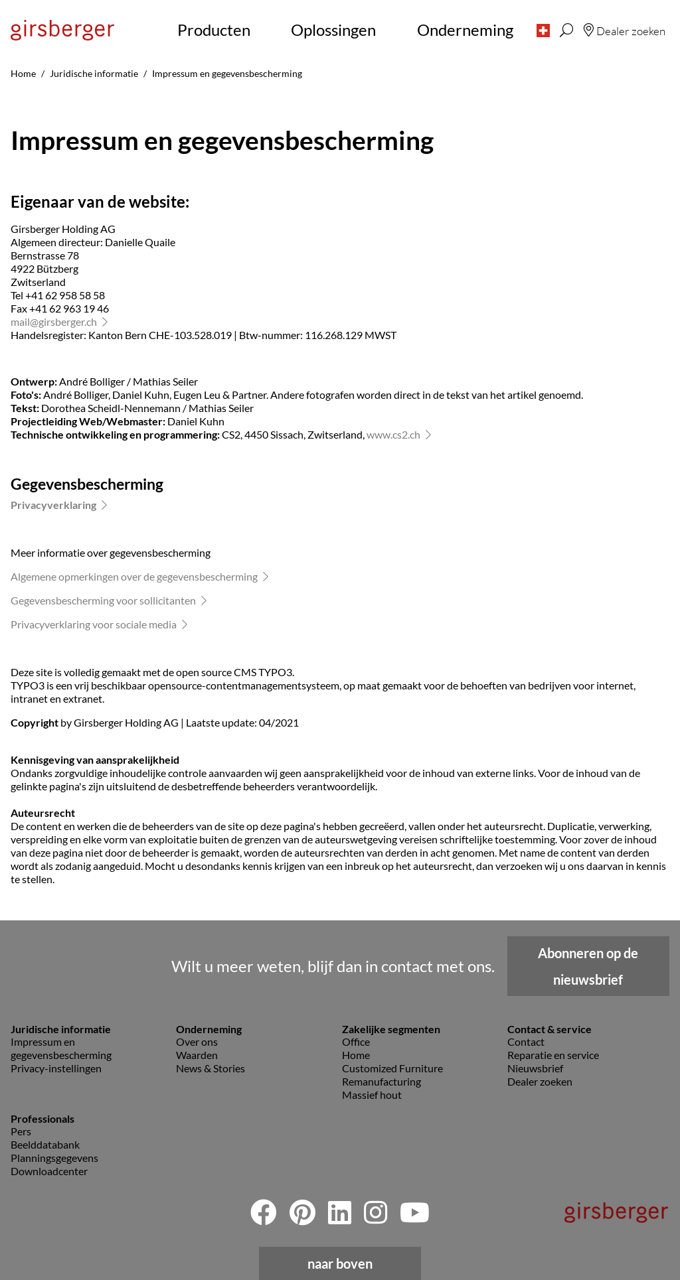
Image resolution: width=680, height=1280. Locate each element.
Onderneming (465, 29)
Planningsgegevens (54, 1157)
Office (356, 1041)
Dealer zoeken (539, 1081)
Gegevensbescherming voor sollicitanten (103, 600)
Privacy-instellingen (56, 1068)
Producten (213, 29)
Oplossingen (333, 29)
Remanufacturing (381, 1081)
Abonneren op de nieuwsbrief (588, 966)
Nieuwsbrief (535, 1068)
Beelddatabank (45, 1144)
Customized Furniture (392, 1068)
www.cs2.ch (393, 434)
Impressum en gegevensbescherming (61, 1048)
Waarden (197, 1054)
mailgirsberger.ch (54, 321)
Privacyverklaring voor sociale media (94, 624)
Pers (21, 1131)
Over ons (197, 1041)
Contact (526, 1041)
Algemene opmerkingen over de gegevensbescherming (134, 576)
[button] (543, 30)
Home (356, 1054)
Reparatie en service (553, 1054)
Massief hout (372, 1094)
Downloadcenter (49, 1171)
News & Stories (210, 1068)
